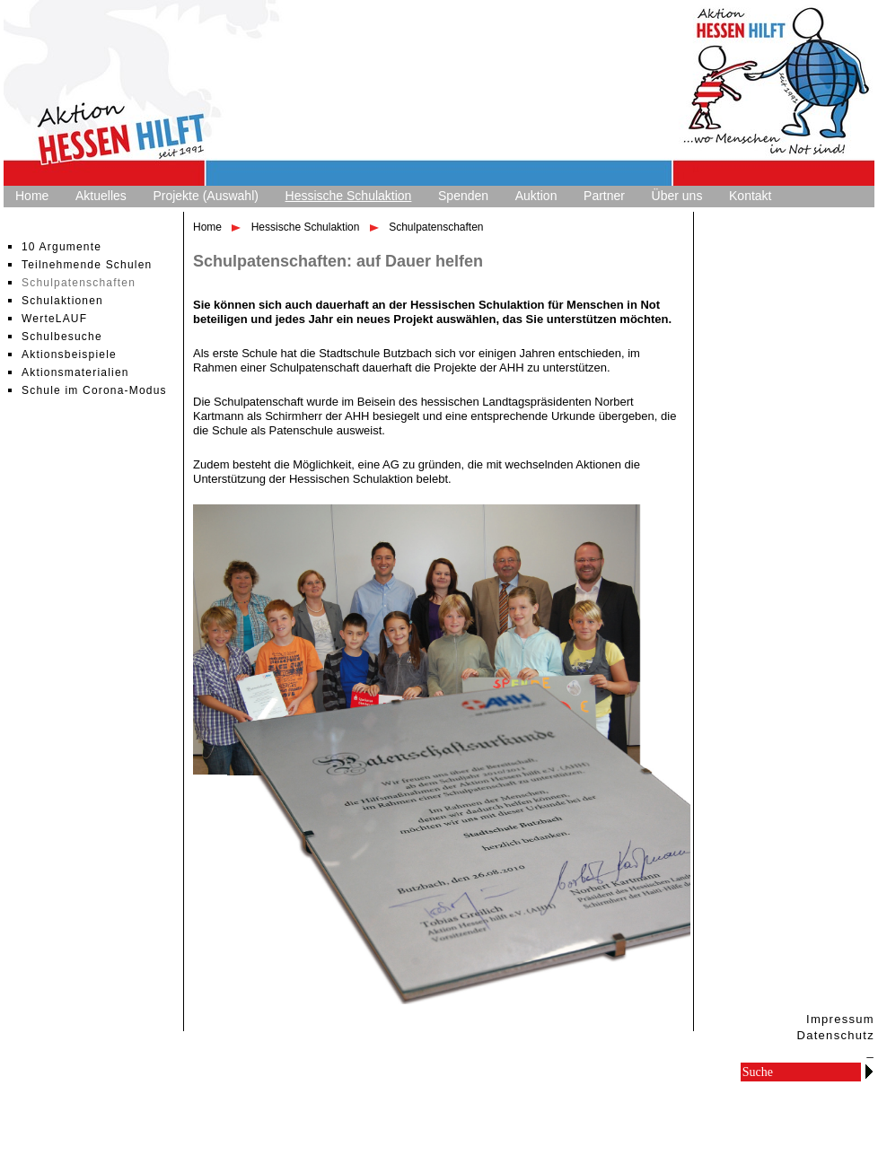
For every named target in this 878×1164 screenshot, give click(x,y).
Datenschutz (835, 1035)
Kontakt (750, 195)
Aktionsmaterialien (75, 372)
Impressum (840, 1019)
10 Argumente (61, 247)
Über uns (677, 195)
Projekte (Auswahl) (206, 195)
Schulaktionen (62, 300)
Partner (604, 195)
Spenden (463, 195)
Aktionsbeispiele (69, 354)
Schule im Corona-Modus (94, 390)
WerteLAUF (54, 318)
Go (869, 1071)
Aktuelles (101, 195)
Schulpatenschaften (79, 282)
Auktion (536, 195)
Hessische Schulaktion (348, 195)
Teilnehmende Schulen (87, 264)
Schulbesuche (62, 336)
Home (31, 195)
